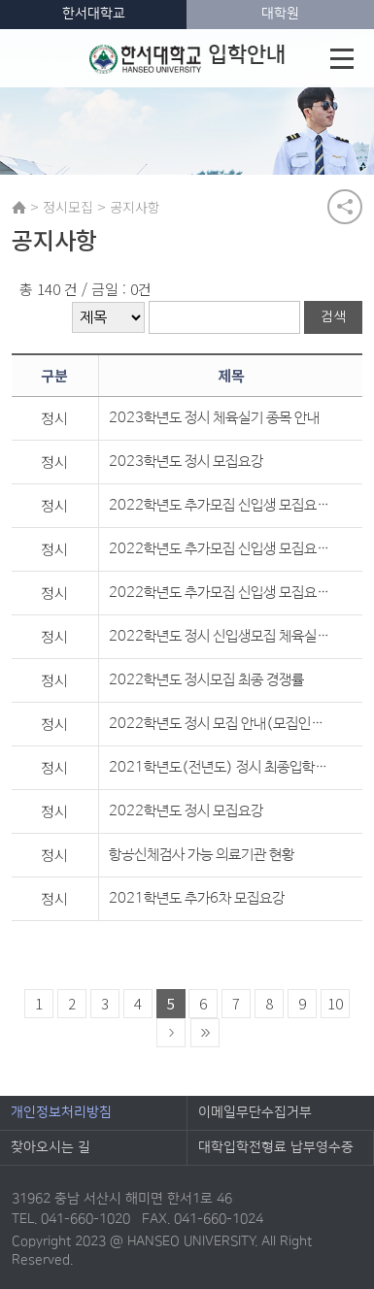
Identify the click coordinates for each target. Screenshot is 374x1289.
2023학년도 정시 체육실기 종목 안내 (214, 418)
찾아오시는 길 (50, 1147)
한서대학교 (93, 13)
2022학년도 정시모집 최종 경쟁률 (206, 680)
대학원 (280, 13)
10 (335, 1003)
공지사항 (135, 206)
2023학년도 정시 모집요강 (186, 461)
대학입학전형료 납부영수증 (276, 1147)
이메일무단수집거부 (255, 1112)
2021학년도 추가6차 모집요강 (197, 898)
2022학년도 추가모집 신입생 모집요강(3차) (222, 505)
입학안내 (187, 58)
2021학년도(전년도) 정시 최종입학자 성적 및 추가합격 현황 (222, 767)
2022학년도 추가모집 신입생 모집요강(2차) (222, 549)
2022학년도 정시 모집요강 (186, 811)
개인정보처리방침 (61, 1112)
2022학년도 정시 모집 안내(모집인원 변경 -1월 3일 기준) (222, 723)
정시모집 (68, 206)
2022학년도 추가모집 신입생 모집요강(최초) (222, 592)
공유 (344, 206)
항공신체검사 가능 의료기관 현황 (201, 854)
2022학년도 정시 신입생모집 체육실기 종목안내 (222, 636)
